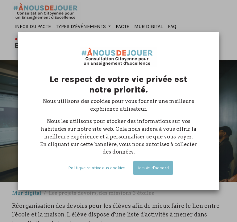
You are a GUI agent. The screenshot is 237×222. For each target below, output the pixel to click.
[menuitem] (32, 26)
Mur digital (26, 193)
